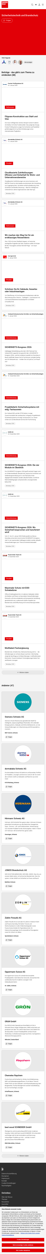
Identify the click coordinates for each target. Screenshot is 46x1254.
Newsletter (5, 1202)
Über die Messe (7, 1197)
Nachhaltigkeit (6, 1186)
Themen (4, 1199)
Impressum (5, 1178)
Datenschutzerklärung (9, 1174)
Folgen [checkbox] (9, 737)
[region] (23, 1230)
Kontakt (4, 1181)
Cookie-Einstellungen (9, 1183)
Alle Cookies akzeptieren (23, 1250)
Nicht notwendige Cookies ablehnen (23, 1245)
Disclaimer (5, 1176)
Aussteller (5, 1204)
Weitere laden (23, 672)
